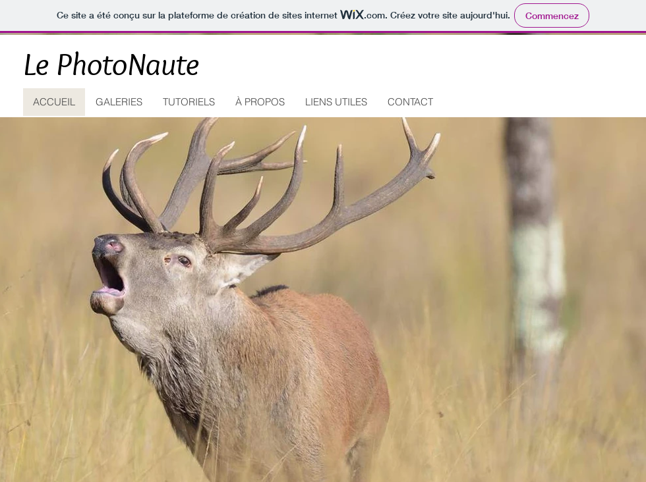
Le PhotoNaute (111, 63)
